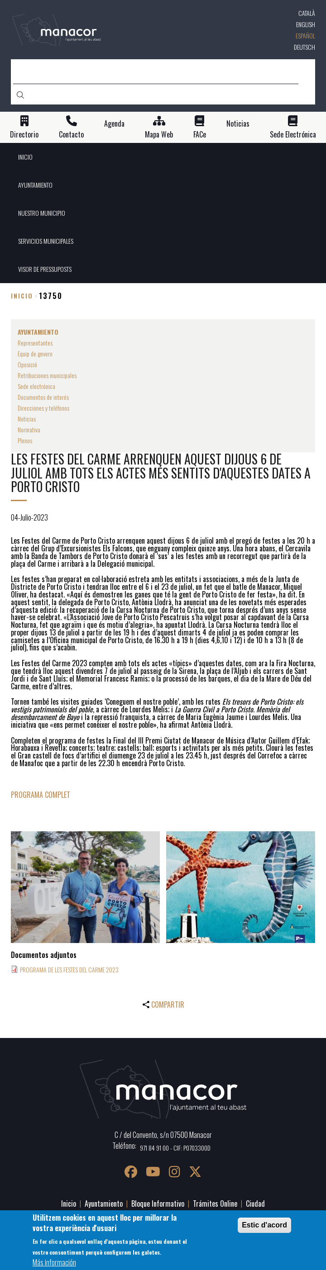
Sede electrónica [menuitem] (36, 386)
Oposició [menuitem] (27, 364)
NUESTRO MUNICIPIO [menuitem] (41, 213)
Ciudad (255, 1203)
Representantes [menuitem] (35, 342)
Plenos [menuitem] (25, 440)
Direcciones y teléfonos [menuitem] (43, 407)
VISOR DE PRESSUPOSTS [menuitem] (45, 269)
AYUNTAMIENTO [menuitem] (35, 185)
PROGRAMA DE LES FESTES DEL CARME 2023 (69, 969)
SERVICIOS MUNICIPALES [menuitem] (45, 241)
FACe (199, 134)
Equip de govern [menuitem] (35, 353)
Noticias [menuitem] (27, 418)
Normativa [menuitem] (29, 429)
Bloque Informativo (157, 1203)
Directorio (24, 134)
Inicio (22, 295)
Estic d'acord (264, 1225)
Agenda (114, 123)
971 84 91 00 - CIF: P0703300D (175, 1147)
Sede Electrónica (293, 134)
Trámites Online (215, 1203)
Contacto (71, 134)
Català (306, 13)
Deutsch (304, 47)
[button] (85, 887)
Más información (54, 1262)
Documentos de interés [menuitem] (43, 397)
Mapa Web (159, 134)
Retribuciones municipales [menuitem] (47, 375)
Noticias (237, 123)
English (305, 24)
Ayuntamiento (104, 1203)
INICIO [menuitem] (25, 156)
